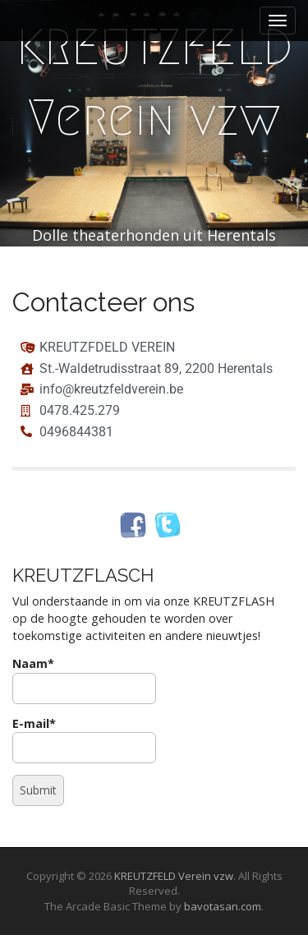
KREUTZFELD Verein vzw (154, 83)
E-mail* (84, 740)
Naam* (84, 680)
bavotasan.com (222, 906)
